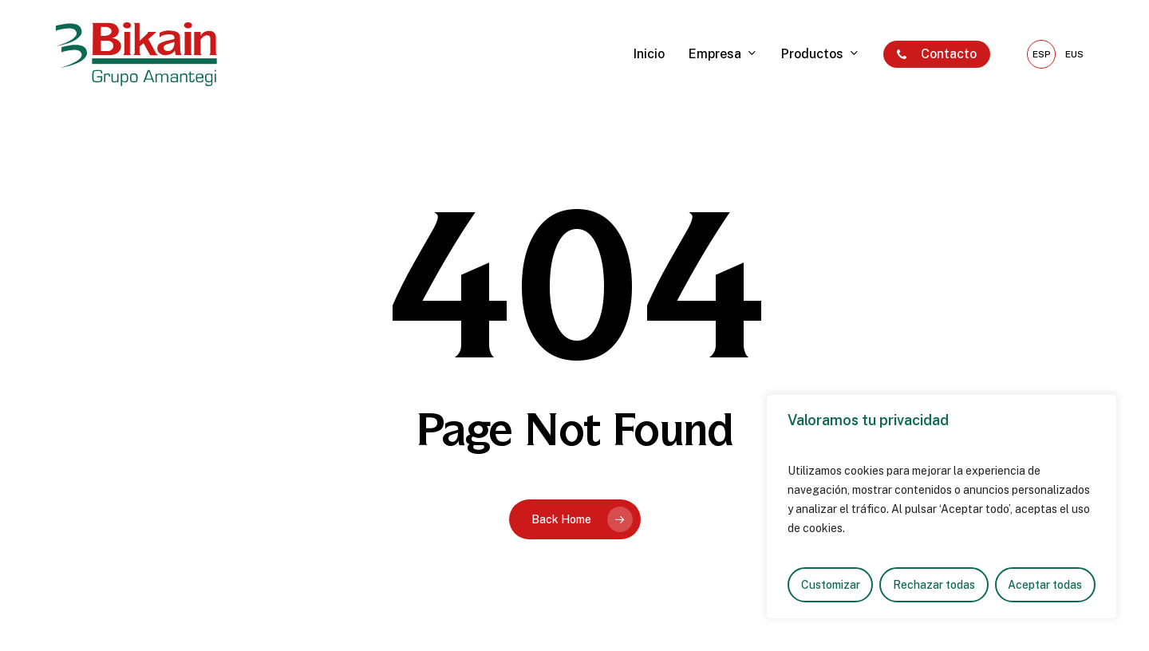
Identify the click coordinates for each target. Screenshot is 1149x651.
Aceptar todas (1045, 584)
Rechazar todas (934, 584)
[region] (941, 506)
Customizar (830, 584)
